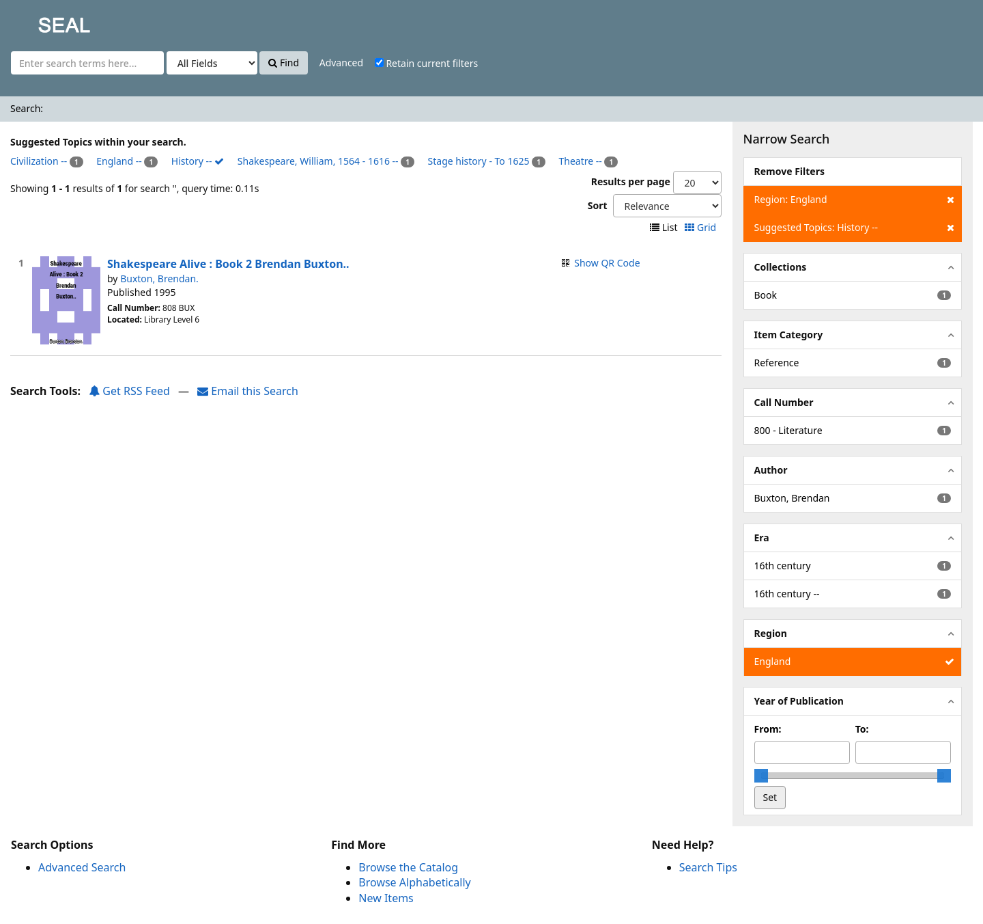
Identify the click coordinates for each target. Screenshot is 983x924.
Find (283, 62)
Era (761, 537)
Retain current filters (426, 63)
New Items (385, 898)
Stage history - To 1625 (479, 160)
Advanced (341, 62)
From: (768, 728)
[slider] (761, 776)
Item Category (788, 334)
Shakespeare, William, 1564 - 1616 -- (318, 160)
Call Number (784, 402)
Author (771, 469)
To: (862, 728)
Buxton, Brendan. (159, 278)
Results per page (630, 181)
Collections (780, 266)
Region (770, 633)
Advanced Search (82, 867)
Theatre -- (580, 160)
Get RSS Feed (129, 390)
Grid (701, 227)
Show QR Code (607, 262)
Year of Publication (799, 700)
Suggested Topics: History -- (854, 227)
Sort (598, 205)
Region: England (854, 199)
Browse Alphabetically (414, 882)
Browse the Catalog (408, 867)
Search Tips (708, 867)
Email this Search (247, 390)
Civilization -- (38, 160)
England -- (118, 160)
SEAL (37, 21)
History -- (197, 160)
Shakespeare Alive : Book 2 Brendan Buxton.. (228, 263)
